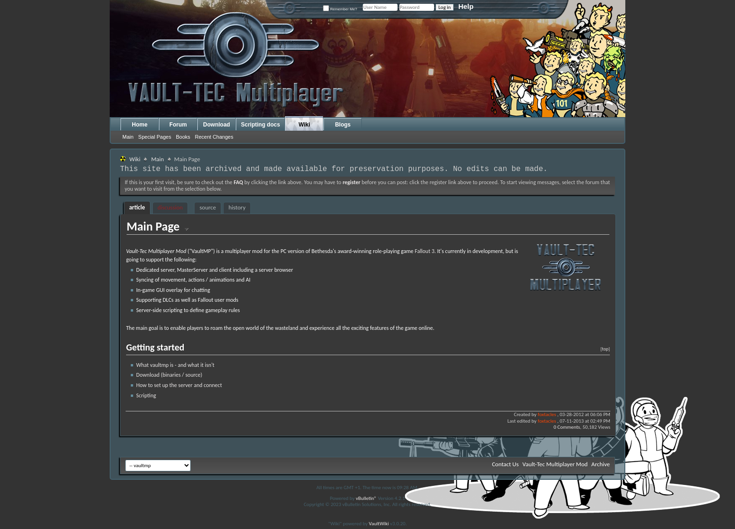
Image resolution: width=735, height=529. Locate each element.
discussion (170, 207)
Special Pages (154, 137)
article (137, 207)
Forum (178, 124)
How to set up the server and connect (179, 385)
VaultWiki (379, 524)
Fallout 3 (425, 251)
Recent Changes (214, 137)
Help (466, 6)
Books (183, 137)
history (237, 207)
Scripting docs (260, 124)
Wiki (304, 124)
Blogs (343, 124)
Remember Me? (340, 9)
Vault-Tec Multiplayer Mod (555, 464)
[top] (605, 349)
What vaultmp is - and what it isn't (175, 365)
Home (139, 124)
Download (216, 124)
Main (128, 137)
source (208, 207)
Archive (601, 464)
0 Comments (567, 427)
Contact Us (505, 464)
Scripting (146, 395)
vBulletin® (366, 498)
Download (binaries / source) (169, 375)
